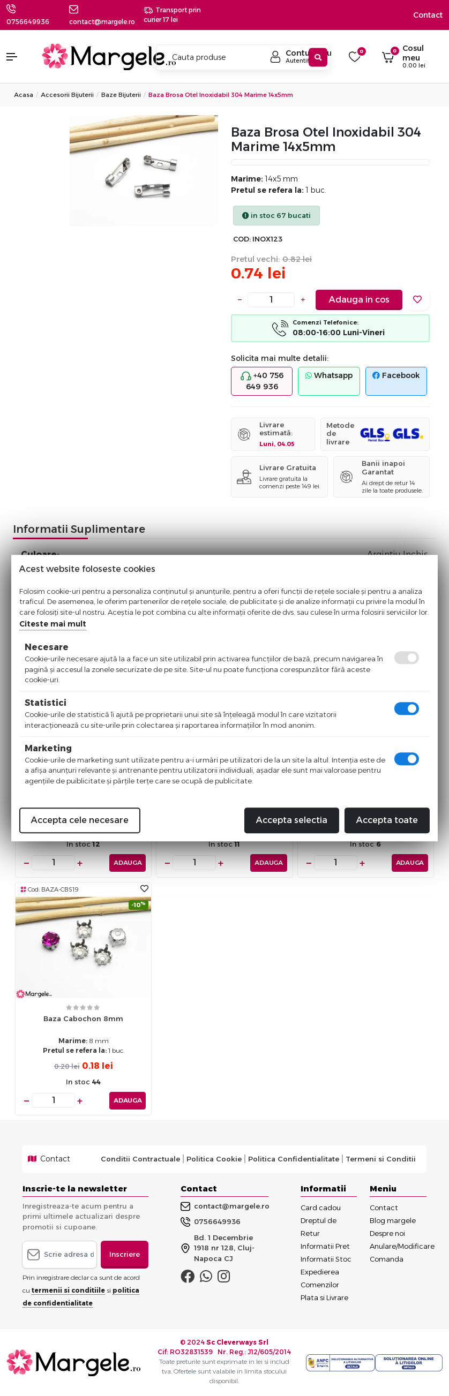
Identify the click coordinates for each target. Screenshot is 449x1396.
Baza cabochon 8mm (83, 1018)
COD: (242, 239)
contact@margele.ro (225, 1206)
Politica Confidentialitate (293, 1158)
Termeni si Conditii (381, 1158)
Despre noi (387, 1232)
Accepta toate (387, 820)
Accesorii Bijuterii (67, 95)
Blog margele (393, 1220)
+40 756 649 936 (262, 381)
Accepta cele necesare (80, 820)
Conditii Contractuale (140, 1158)
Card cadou (321, 1207)
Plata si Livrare (324, 1297)
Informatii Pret (325, 1245)
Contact (428, 15)
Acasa (23, 95)
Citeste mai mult (52, 624)
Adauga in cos (359, 300)
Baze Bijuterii (121, 95)
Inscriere (124, 1253)
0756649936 (27, 22)
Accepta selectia (291, 820)
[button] (18, 57)
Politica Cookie (214, 1158)
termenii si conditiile (68, 1290)
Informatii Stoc (326, 1258)
